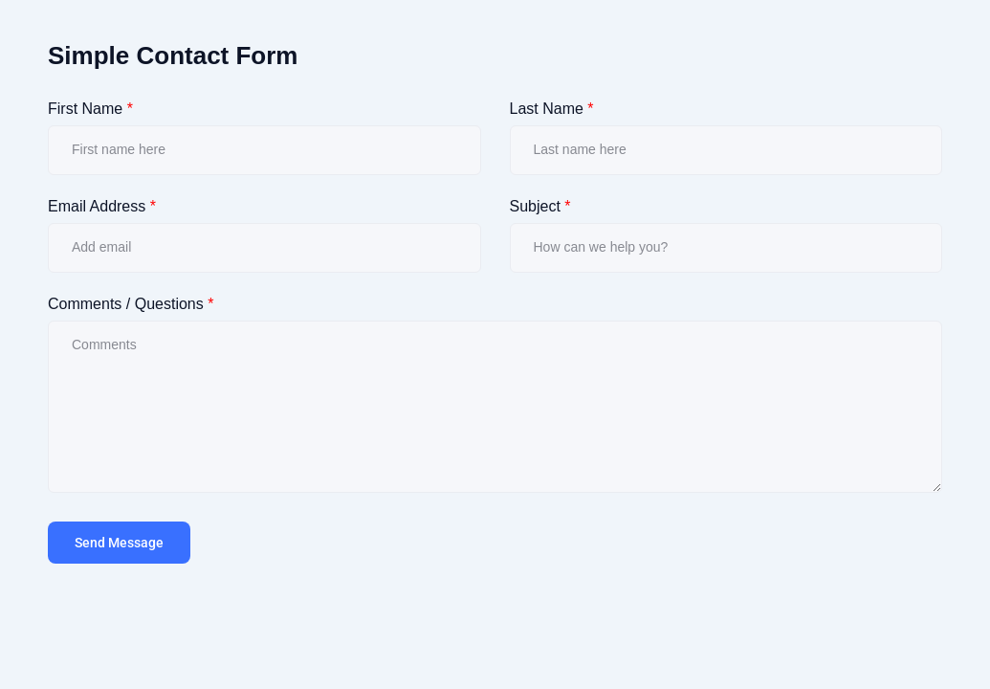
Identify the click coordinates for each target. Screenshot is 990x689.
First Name (90, 108)
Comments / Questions (130, 304)
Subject (540, 206)
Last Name (552, 108)
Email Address (102, 206)
